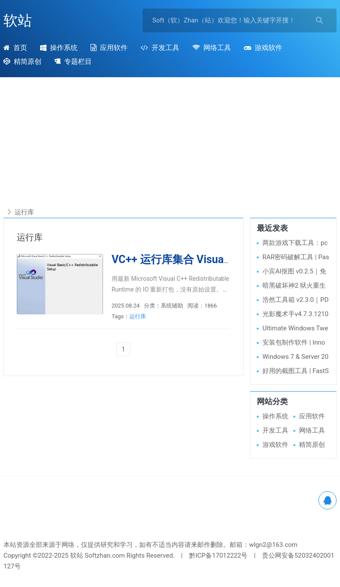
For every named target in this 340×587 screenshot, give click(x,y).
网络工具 (211, 48)
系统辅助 (172, 305)
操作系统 (59, 48)
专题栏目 (73, 61)
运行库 (137, 316)
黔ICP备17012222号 (218, 555)
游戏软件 (263, 48)
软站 (17, 20)
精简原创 (312, 445)
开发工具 (159, 48)
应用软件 (109, 48)
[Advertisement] (170, 146)
